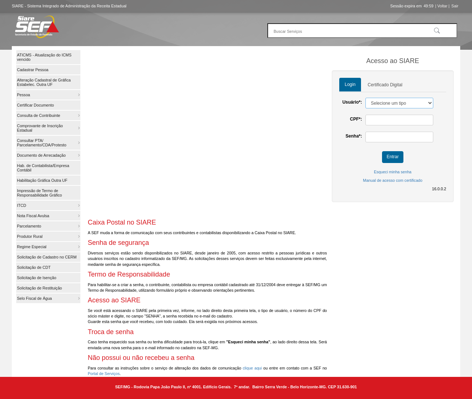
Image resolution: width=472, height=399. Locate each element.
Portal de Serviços (103, 373)
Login (350, 84)
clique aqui (252, 368)
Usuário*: (352, 102)
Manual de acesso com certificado (392, 180)
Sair (454, 6)
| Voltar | (442, 6)
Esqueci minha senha (393, 172)
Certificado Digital (385, 84)
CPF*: (356, 119)
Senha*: (354, 136)
